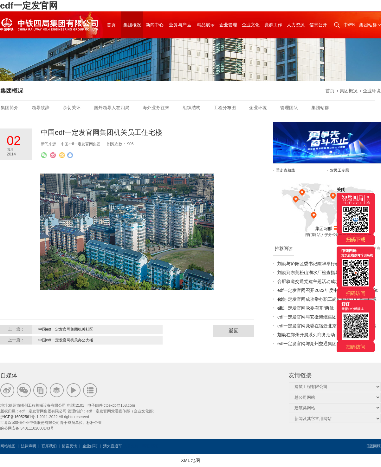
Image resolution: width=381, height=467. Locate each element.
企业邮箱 (90, 446)
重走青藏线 (285, 170)
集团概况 (349, 90)
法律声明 (28, 446)
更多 (377, 248)
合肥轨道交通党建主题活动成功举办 (312, 281)
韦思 (146, 446)
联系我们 (49, 446)
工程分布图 (225, 107)
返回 (234, 330)
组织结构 (191, 107)
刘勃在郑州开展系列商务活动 (306, 334)
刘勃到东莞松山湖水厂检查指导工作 (312, 272)
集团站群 (368, 24)
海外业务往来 (156, 107)
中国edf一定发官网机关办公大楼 (65, 340)
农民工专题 (339, 170)
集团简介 (9, 107)
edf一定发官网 (29, 5)
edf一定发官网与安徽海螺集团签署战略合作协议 (324, 316)
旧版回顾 (373, 446)
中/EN (349, 24)
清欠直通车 (112, 446)
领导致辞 (40, 107)
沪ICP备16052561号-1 (19, 417)
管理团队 (289, 107)
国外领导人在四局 (111, 107)
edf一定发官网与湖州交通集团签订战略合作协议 (324, 343)
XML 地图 (190, 460)
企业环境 (372, 90)
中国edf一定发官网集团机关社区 (65, 329)
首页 (330, 90)
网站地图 (8, 446)
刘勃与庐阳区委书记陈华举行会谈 (310, 263)
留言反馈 (69, 446)
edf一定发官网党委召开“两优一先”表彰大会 (319, 308)
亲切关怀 (72, 107)
